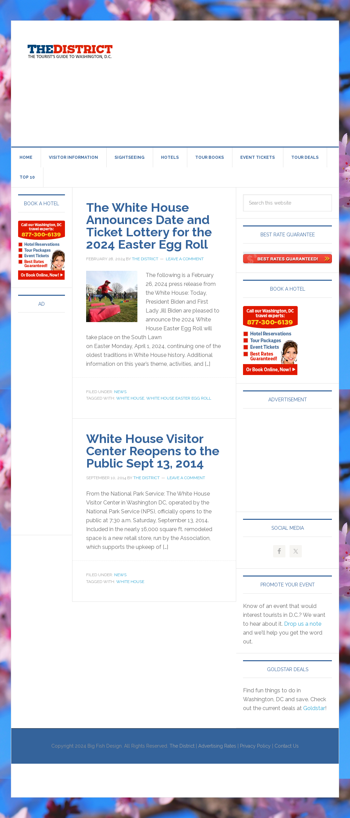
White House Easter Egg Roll (178, 398)
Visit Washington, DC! (69, 49)
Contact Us (286, 746)
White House (130, 398)
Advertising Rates (217, 746)
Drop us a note (302, 624)
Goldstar (314, 708)
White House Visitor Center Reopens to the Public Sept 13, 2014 (152, 450)
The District (182, 746)
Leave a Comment (185, 259)
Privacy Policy (255, 746)
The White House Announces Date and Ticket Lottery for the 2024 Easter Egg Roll (149, 225)
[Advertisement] (238, 82)
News (120, 391)
